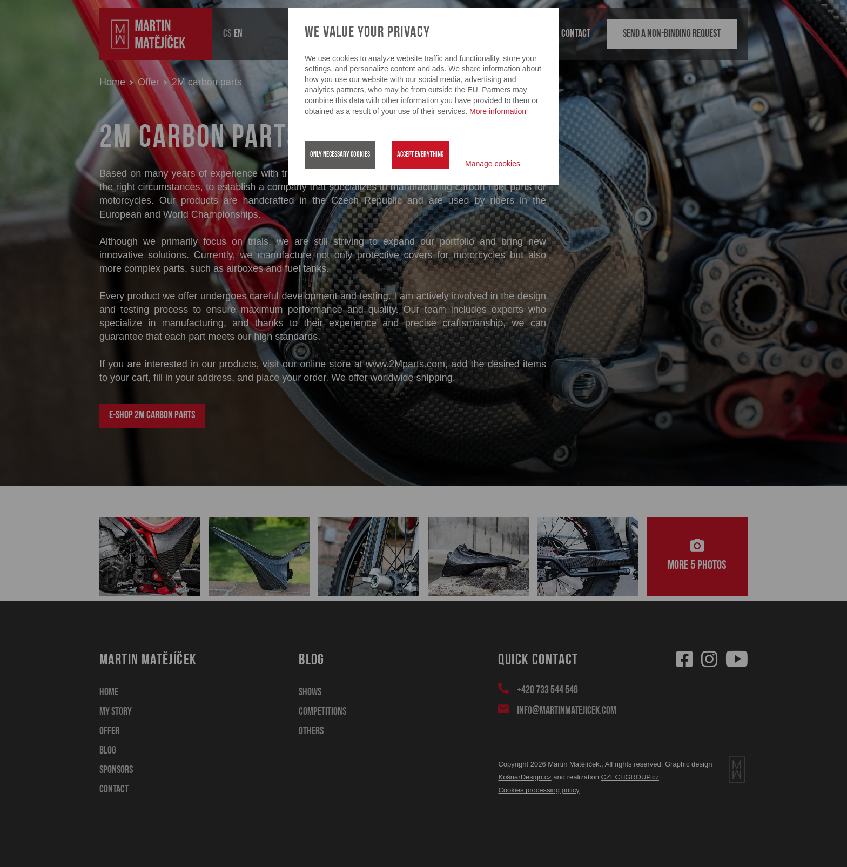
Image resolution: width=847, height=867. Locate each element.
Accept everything (420, 155)
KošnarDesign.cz (524, 777)
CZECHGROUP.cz (630, 777)
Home (112, 82)
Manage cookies (492, 163)
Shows (310, 692)
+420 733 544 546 (546, 689)
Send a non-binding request (672, 34)
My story (115, 712)
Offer (148, 82)
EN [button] (238, 34)
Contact (575, 34)
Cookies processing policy (538, 790)
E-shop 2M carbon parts (152, 415)
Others (311, 731)
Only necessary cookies (340, 155)
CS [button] (227, 34)
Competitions (322, 712)
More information (497, 111)
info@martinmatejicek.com (565, 709)
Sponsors (116, 770)
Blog (107, 750)
